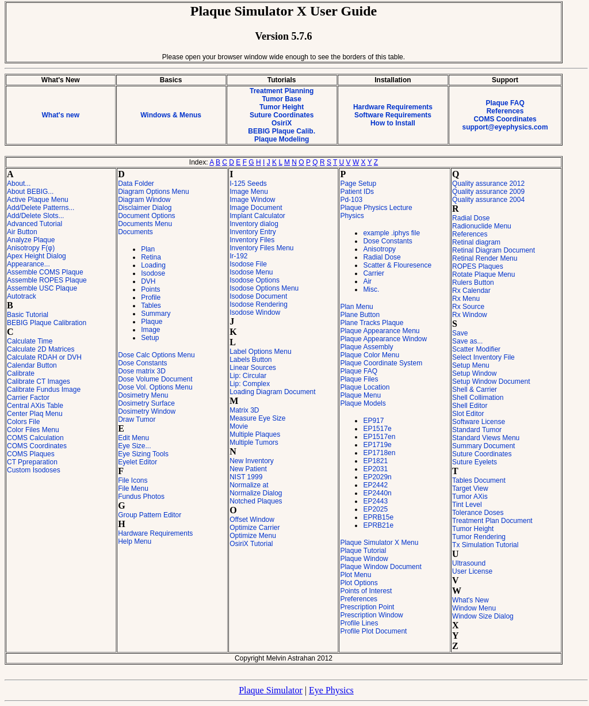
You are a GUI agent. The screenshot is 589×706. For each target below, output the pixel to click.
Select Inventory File (483, 357)
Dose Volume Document (155, 379)
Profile (150, 297)
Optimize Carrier (255, 528)
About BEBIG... (30, 192)
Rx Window (469, 315)
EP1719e (377, 445)
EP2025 (375, 509)
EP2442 (375, 485)
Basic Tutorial (27, 315)
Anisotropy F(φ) (31, 248)
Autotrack (21, 296)
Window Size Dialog (483, 616)
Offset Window (252, 520)
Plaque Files (359, 379)
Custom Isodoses (33, 470)
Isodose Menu (251, 272)
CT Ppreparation (32, 462)
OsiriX (281, 123)
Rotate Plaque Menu (483, 274)
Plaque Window (364, 559)
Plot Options (358, 583)
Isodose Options (255, 280)
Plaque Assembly (366, 347)
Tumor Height (281, 107)
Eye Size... (134, 446)
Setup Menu (470, 365)
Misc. (371, 289)
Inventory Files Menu (261, 248)
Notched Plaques (256, 501)
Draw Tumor (136, 419)
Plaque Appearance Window (383, 339)
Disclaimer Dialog (144, 208)
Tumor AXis (470, 497)
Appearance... (28, 264)
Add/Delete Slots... (35, 216)
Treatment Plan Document (492, 521)
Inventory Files (252, 240)
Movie (239, 426)
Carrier (373, 273)
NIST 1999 (246, 477)
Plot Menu (355, 575)
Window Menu (474, 608)
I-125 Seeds (248, 184)
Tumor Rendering (479, 537)
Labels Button (250, 360)
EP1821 (375, 461)
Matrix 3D (244, 410)
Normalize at (249, 485)
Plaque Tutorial (363, 551)
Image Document (256, 208)
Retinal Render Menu (484, 258)
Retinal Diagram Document (493, 250)
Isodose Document (258, 296)
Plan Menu (356, 307)
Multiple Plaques (255, 434)
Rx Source (468, 307)
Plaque (151, 322)
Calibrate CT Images (38, 381)
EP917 (373, 421)
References (505, 111)
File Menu (133, 488)
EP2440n (377, 493)
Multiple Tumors (254, 442)
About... (18, 184)
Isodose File (248, 264)
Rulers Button (473, 282)
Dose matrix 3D (142, 371)
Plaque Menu (360, 395)
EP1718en (379, 453)
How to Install (392, 123)
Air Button (22, 232)
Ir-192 (238, 256)
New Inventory (252, 461)
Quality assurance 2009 (488, 192)
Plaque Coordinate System (381, 363)
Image (150, 330)
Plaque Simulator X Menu (379, 543)
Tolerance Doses (477, 513)
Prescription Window (371, 615)
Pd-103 (351, 200)
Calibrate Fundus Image (44, 390)
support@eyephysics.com (505, 127)
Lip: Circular (248, 376)
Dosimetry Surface (146, 403)
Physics (352, 216)
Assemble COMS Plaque (45, 272)
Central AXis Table (35, 406)
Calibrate (21, 373)
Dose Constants (142, 363)
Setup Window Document (491, 381)
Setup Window (474, 373)
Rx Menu (466, 299)
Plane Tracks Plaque (371, 323)
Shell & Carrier (474, 390)
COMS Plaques (31, 454)
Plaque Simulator (271, 690)
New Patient (248, 469)
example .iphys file (391, 233)
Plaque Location (364, 387)
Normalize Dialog (256, 493)
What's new (60, 115)
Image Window (252, 200)
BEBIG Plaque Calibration (46, 323)
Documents (135, 232)
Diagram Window (144, 200)
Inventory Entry (253, 232)
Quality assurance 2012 (488, 184)
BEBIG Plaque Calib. (281, 131)
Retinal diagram (476, 242)
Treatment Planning (281, 91)
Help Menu (134, 541)
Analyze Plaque (31, 240)
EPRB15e (378, 517)
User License (472, 571)
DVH (148, 281)
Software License (478, 422)
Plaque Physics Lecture (376, 208)
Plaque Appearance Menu (379, 331)
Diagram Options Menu (153, 192)
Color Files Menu (33, 430)
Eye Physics (331, 690)
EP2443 (375, 501)
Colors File (23, 422)
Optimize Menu (253, 536)
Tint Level (467, 505)
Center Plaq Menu (35, 414)
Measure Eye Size (257, 418)
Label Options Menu (260, 352)
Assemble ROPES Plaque (47, 280)
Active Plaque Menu (37, 200)
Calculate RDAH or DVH (44, 357)
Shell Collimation (477, 398)
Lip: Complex (250, 384)
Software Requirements (392, 115)
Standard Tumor (477, 430)
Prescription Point (367, 607)
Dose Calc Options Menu (156, 355)
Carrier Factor (28, 398)
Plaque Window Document (380, 567)
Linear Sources (253, 368)
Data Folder (136, 184)
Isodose (153, 273)
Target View (470, 488)
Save (460, 333)
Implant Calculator (257, 216)
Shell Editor (469, 406)
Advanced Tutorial (34, 224)
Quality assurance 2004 (488, 200)
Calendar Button (32, 365)
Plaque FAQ (504, 103)
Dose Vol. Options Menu (155, 387)
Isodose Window (255, 312)
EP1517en (379, 437)
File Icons (132, 480)
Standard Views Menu (485, 438)
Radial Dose (381, 257)
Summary (155, 314)
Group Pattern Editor (149, 515)
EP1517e (377, 429)
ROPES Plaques (477, 266)
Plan (148, 249)
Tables (151, 306)
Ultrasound (468, 563)
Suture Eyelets (474, 462)
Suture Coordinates (281, 115)
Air (367, 281)
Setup (150, 338)
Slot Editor (468, 414)
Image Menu (249, 192)
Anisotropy (379, 249)
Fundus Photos (141, 497)
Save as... (467, 341)
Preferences (358, 599)
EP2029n (377, 477)
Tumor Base (281, 99)
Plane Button (360, 315)
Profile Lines (359, 623)
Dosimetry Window (146, 411)
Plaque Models (362, 403)
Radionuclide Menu (481, 226)
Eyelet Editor (137, 462)
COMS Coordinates (504, 119)
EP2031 (375, 469)
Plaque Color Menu (369, 355)
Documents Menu (145, 224)
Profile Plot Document (373, 631)
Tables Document (479, 480)
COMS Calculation (35, 438)
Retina (151, 257)
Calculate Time (29, 341)
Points (150, 289)
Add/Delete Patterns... (40, 208)
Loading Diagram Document (272, 392)
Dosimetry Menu (143, 395)
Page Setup (358, 184)
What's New (470, 600)
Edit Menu (133, 438)
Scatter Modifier (476, 349)
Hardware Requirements (393, 107)
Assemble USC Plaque (42, 288)
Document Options (146, 216)
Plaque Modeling (281, 139)
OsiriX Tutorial (251, 544)
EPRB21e (378, 525)
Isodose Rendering (259, 304)
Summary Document (483, 446)
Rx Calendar (471, 291)
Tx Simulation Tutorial (485, 545)
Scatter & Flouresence (397, 265)
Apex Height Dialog (36, 256)
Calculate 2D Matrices (40, 349)
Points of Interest (366, 591)
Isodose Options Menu (264, 288)
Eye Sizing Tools (143, 454)
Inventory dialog (254, 224)
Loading (153, 265)
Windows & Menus (170, 115)
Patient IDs (357, 192)
